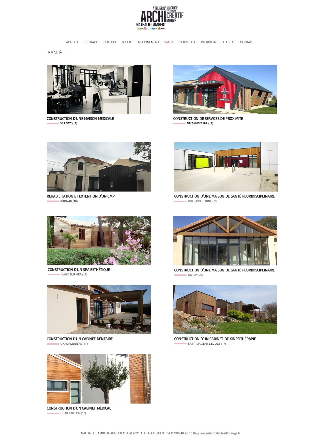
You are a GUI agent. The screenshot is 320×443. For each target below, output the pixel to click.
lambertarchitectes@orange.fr (220, 433)
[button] (99, 89)
